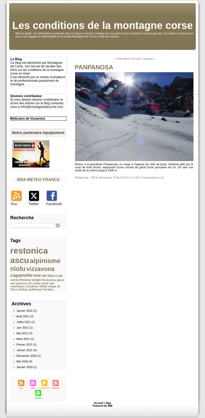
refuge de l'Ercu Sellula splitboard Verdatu (35, 288)
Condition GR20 (36, 286)
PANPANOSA (94, 67)
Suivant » (149, 58)
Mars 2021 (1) (25, 338)
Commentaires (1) (152, 177)
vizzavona (40, 269)
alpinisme (45, 261)
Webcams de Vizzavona (28, 118)
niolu (17, 268)
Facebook (54, 204)
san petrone (18, 283)
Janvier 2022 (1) (26, 310)
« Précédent (121, 58)
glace (60, 279)
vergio (36, 280)
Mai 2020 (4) (24, 361)
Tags (108, 403)
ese (37, 275)
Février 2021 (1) (26, 344)
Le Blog (16, 59)
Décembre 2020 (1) (28, 355)
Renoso (25, 280)
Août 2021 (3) (25, 316)
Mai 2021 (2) (24, 333)
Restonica (49, 279)
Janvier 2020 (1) (26, 367)
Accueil (136, 58)
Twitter (33, 204)
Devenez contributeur (26, 96)
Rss (14, 204)
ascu (19, 260)
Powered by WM (102, 405)
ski (44, 276)
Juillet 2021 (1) (25, 321)
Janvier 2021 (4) (26, 350)
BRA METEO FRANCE (38, 179)
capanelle (21, 275)
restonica (29, 250)
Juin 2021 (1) (24, 327)
